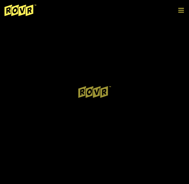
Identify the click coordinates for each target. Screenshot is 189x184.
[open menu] (181, 10)
